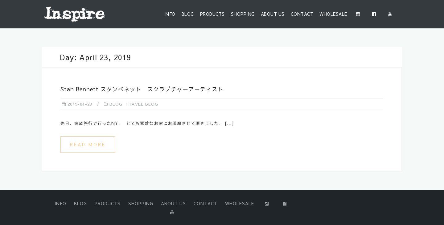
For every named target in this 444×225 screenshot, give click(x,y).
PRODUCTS (212, 14)
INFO (169, 14)
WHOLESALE (333, 14)
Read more (88, 144)
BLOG (188, 14)
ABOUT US (273, 14)
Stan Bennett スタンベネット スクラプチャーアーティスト (142, 89)
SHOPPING (243, 14)
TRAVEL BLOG (141, 104)
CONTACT (302, 14)
